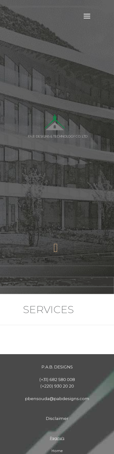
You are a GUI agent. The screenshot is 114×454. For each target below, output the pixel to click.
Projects (57, 447)
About (57, 434)
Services (57, 441)
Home (57, 427)
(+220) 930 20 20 (57, 362)
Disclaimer (57, 395)
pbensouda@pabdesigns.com (57, 375)
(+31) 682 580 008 (57, 356)
